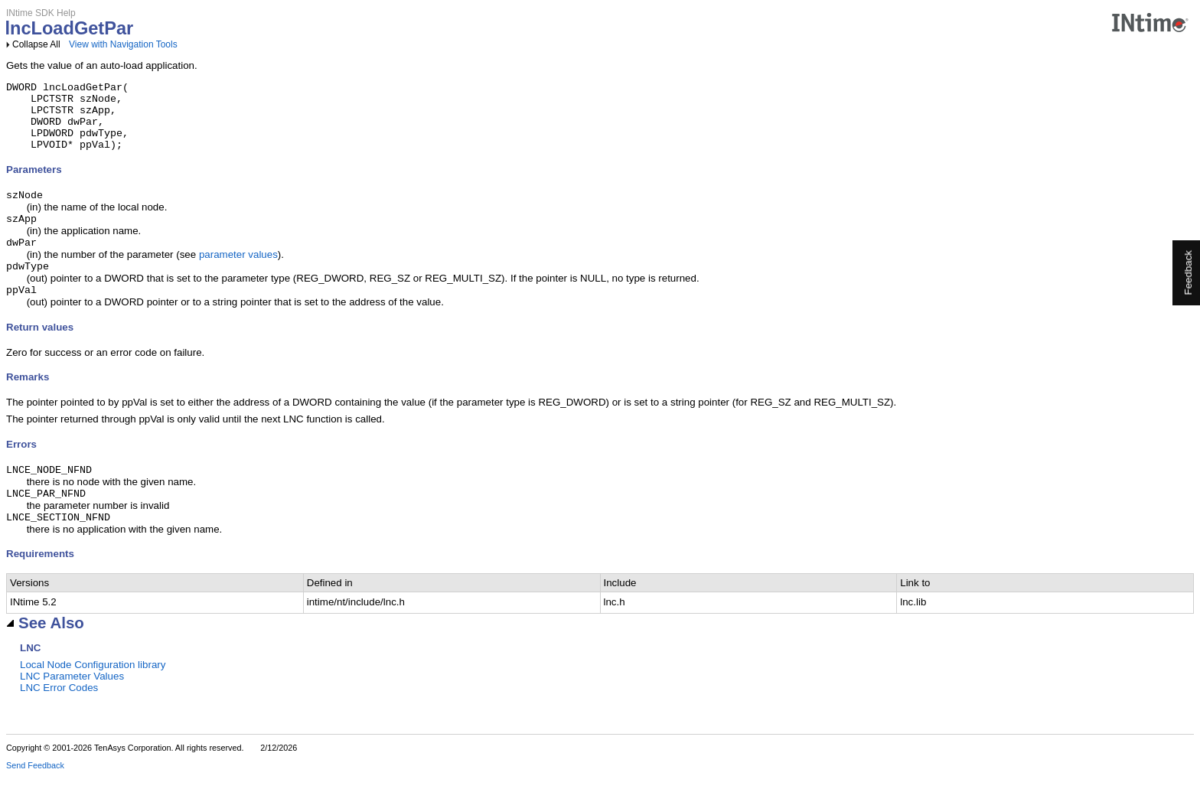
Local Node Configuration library (92, 690)
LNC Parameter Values (72, 702)
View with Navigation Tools (123, 44)
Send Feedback (35, 791)
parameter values (238, 273)
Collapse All (36, 44)
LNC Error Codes (59, 713)
